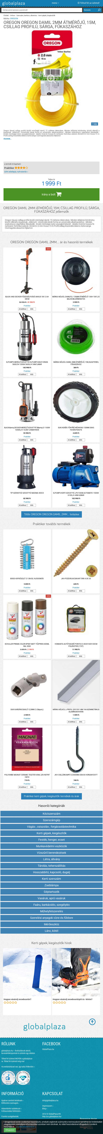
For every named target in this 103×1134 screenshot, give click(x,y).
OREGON (14, 18)
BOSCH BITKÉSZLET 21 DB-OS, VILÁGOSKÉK (27, 579)
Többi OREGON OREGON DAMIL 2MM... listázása (51, 514)
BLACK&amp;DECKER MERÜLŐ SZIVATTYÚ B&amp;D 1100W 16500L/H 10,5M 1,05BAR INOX (27, 429)
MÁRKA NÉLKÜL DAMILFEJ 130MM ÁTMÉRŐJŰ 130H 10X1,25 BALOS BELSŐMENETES (76, 298)
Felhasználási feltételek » (11, 1111)
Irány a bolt (51, 194)
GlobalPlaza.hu (48, 1049)
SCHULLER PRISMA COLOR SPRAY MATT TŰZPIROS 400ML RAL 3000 (27, 645)
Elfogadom (10, 1130)
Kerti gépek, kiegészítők (46, 15)
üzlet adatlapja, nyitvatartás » (16, 172)
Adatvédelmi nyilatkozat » (11, 1108)
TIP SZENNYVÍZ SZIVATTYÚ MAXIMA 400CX (27, 493)
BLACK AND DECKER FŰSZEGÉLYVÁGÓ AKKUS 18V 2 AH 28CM (27, 298)
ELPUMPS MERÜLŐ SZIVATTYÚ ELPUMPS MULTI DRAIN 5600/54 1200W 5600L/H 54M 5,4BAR (27, 363)
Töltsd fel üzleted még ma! (14, 1061)
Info (31, 309)
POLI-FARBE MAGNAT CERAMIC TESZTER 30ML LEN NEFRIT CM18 (27, 776)
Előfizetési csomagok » (10, 1103)
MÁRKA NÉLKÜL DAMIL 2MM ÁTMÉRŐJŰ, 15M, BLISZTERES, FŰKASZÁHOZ (76, 363)
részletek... (7, 139)
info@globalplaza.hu (50, 1100)
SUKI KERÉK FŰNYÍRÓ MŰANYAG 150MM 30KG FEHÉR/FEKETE (76, 429)
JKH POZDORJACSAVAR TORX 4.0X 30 (76, 579)
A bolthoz (22, 309)
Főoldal (6, 15)
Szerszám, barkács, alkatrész (26, 15)
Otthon (12, 15)
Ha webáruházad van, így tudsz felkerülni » (18, 1067)
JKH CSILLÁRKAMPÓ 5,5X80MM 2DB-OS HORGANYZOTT (76, 775)
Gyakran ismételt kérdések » (12, 1100)
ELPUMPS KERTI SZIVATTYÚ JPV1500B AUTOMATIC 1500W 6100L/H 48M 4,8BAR (76, 494)
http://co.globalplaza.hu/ (52, 1116)
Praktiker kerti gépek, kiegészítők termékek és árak (51, 796)
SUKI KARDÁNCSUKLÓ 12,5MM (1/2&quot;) (27, 709)
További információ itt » (25, 1127)
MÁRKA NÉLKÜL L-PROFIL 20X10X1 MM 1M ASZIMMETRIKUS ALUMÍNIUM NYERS (76, 711)
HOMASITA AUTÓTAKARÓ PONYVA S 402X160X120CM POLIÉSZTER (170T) (76, 645)
